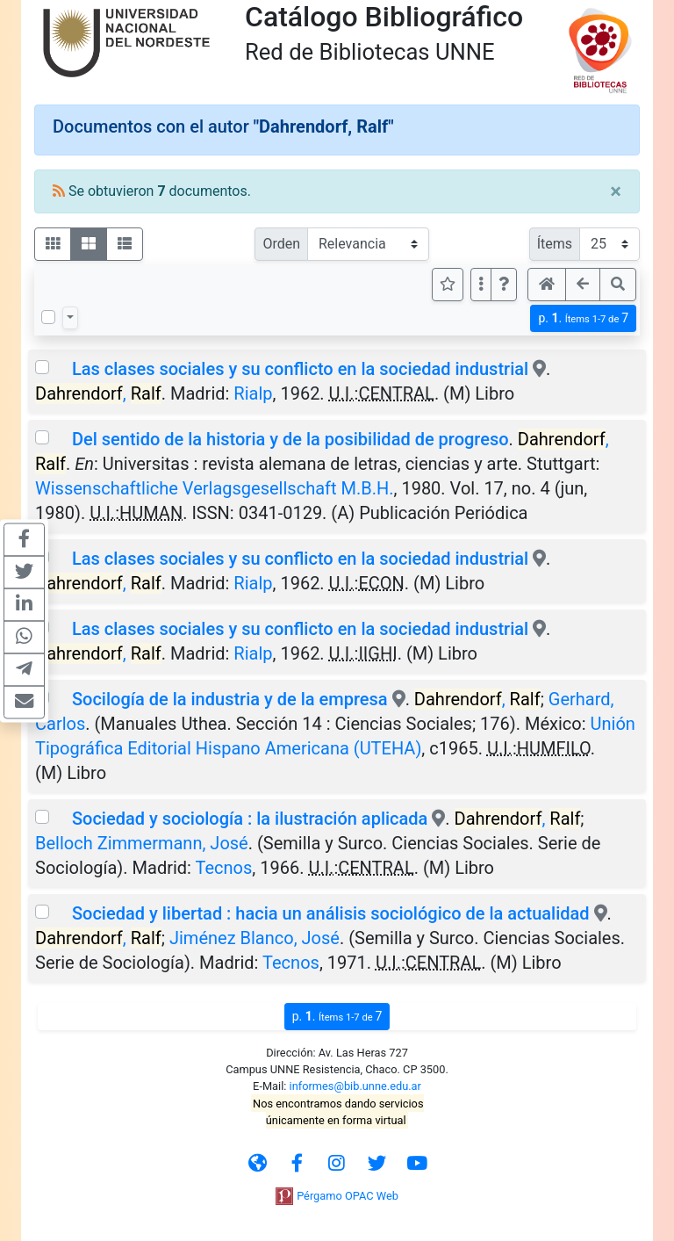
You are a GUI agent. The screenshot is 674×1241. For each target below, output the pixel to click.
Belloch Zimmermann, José (141, 843)
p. (583, 318)
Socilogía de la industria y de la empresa (230, 699)
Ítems (554, 243)
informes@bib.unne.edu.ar (355, 1086)
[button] (504, 284)
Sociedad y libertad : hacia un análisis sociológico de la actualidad (331, 913)
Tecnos (224, 867)
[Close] (615, 191)
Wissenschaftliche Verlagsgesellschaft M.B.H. (214, 488)
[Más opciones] (480, 284)
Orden (281, 243)
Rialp (252, 393)
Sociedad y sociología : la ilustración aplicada (249, 818)
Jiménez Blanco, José (254, 938)
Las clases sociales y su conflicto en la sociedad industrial (300, 368)
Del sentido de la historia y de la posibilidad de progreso (290, 439)
